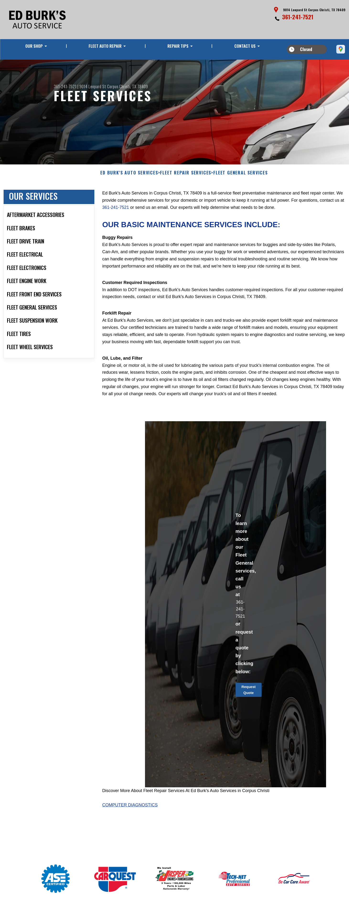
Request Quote (249, 713)
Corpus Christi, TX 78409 (127, 86)
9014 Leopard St (92, 86)
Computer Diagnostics (130, 828)
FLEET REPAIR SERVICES (185, 196)
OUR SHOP (34, 46)
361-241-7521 (297, 16)
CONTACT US (245, 46)
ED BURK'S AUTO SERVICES (129, 196)
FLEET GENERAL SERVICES (240, 196)
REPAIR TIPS (177, 46)
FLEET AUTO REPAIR (105, 46)
